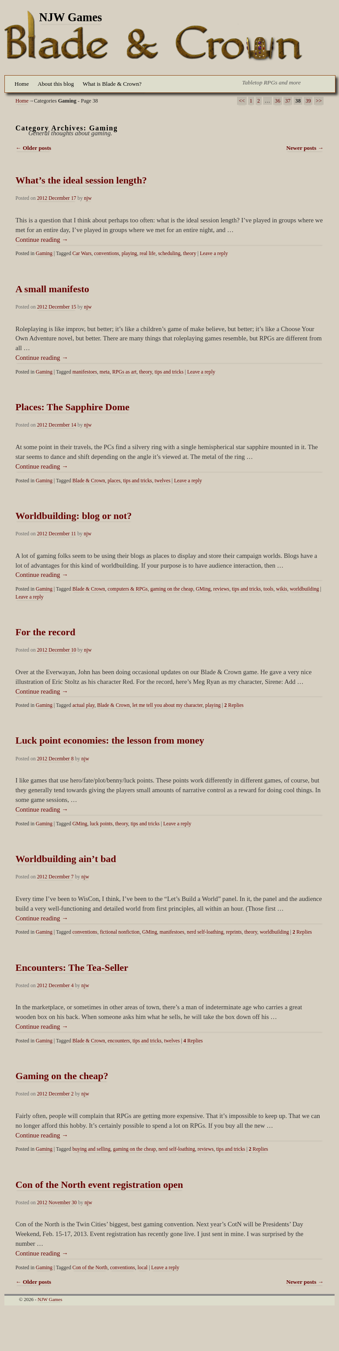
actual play (83, 705)
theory (189, 253)
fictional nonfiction (119, 932)
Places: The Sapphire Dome (72, 406)
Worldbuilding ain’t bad (65, 858)
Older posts (33, 148)
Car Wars (81, 253)
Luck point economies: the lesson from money (109, 740)
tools (269, 589)
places (114, 481)
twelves (162, 481)
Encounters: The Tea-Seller (71, 967)
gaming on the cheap (172, 589)
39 (308, 101)
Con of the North (90, 1268)
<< (242, 101)
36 (277, 101)
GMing (203, 589)
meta (105, 372)
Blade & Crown (88, 481)
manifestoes (84, 372)
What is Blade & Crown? (112, 83)
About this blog (56, 83)
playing (129, 253)
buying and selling (91, 1149)
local (143, 1268)
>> (319, 101)
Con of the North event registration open (99, 1184)
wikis (281, 589)
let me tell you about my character (167, 705)
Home (22, 83)
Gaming (44, 253)
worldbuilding (304, 589)
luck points (101, 824)
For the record (45, 631)
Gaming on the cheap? (61, 1075)
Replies (234, 705)
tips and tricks (169, 372)
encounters (119, 1041)
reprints (234, 932)
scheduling (169, 253)
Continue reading (41, 239)
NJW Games (70, 17)
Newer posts (305, 148)
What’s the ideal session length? (81, 180)
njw (88, 198)
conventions (106, 253)
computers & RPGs (128, 589)
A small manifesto (52, 288)
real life (147, 253)
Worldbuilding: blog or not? (73, 515)
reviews (221, 589)
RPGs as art (124, 372)
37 (287, 101)
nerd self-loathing (205, 932)
